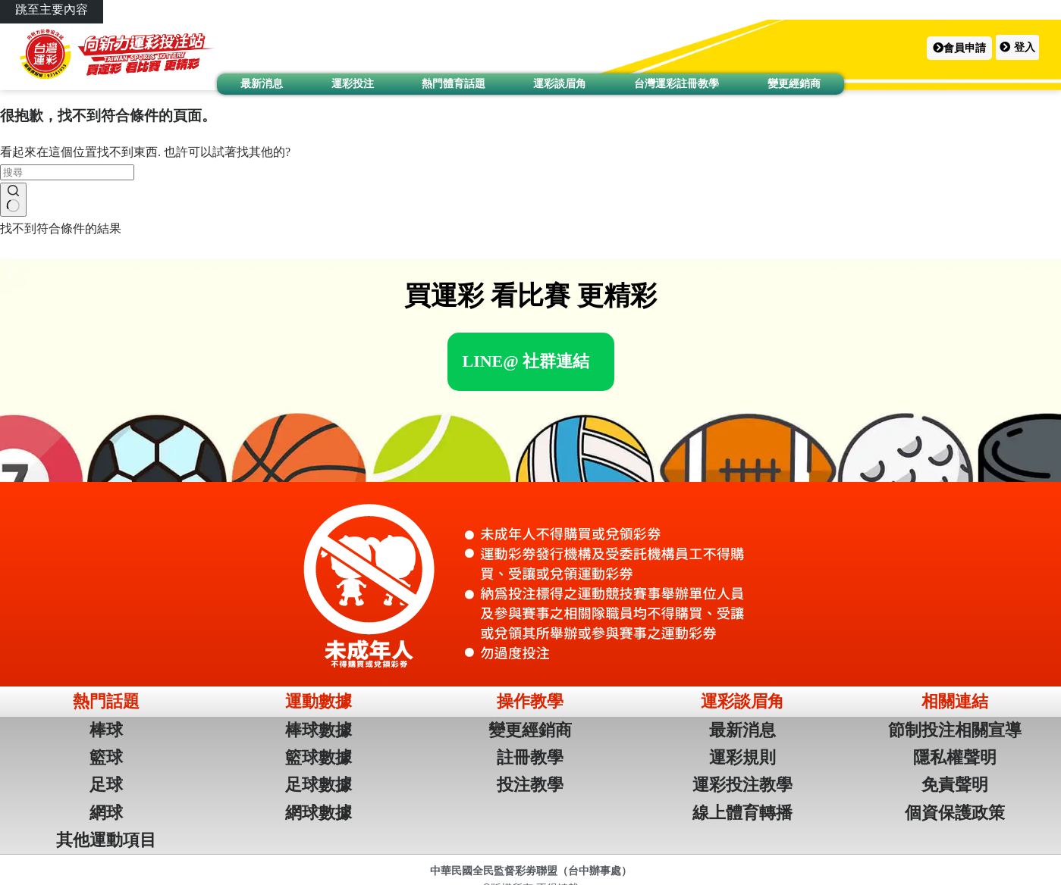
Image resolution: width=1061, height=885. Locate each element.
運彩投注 (352, 83)
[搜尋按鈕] (13, 200)
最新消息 (261, 83)
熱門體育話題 (453, 83)
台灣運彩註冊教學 (676, 83)
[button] (959, 48)
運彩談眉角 (559, 83)
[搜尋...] (67, 172)
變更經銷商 (794, 83)
